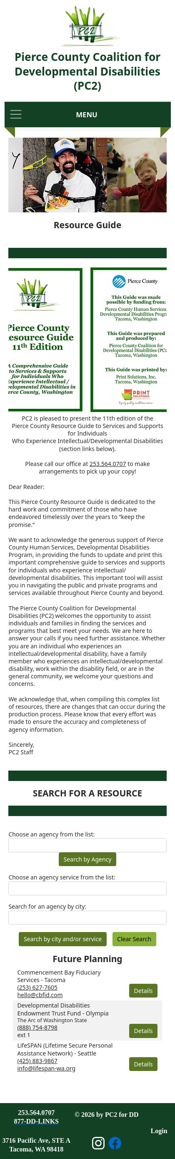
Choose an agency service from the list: (61, 877)
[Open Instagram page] (98, 1143)
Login (159, 1130)
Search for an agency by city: (47, 906)
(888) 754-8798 (37, 1027)
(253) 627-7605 (37, 987)
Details (143, 991)
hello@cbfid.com (39, 995)
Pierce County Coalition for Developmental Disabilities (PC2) (87, 71)
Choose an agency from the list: (51, 834)
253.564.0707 (108, 464)
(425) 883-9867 (37, 1061)
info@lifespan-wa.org (46, 1068)
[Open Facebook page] (115, 1143)
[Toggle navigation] (16, 114)
